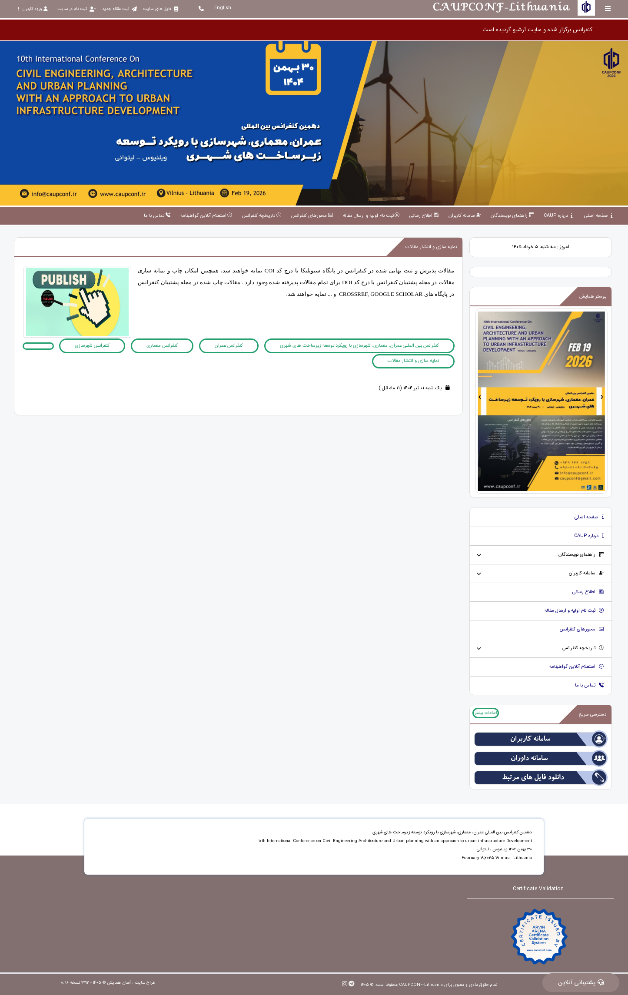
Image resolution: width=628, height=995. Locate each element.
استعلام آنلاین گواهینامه (576, 666)
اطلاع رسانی (588, 592)
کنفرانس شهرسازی (92, 345)
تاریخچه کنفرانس (583, 648)
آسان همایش (119, 982)
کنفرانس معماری (162, 345)
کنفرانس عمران (229, 345)
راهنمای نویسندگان (581, 554)
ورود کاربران (32, 9)
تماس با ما (589, 685)
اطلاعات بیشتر (486, 713)
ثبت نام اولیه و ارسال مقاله (574, 610)
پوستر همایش (592, 296)
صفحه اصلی (589, 517)
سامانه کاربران (586, 573)
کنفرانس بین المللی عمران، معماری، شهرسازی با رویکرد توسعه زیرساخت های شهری (359, 345)
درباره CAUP (589, 536)
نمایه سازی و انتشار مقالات (413, 361)
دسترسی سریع (592, 714)
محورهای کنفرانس (582, 629)
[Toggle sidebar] (608, 8)
